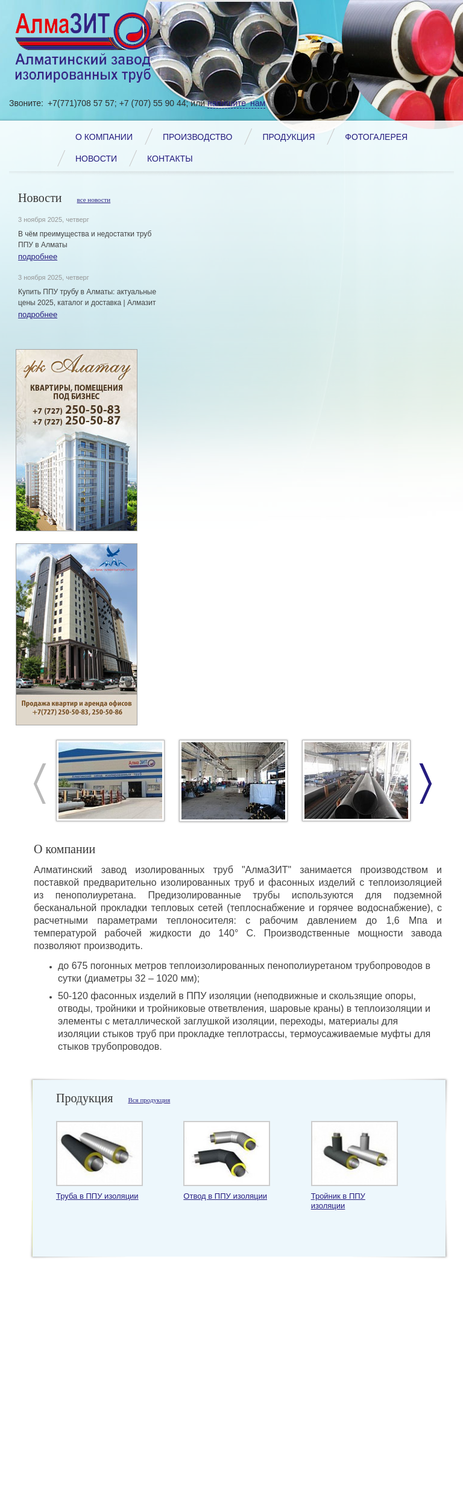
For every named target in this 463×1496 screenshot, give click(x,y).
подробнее (37, 256)
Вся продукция (149, 1099)
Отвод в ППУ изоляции (225, 1196)
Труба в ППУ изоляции (97, 1196)
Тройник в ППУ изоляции (338, 1200)
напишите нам (236, 103)
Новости (96, 158)
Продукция (288, 137)
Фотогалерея (376, 137)
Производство (197, 137)
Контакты (170, 158)
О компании (104, 137)
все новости (94, 199)
